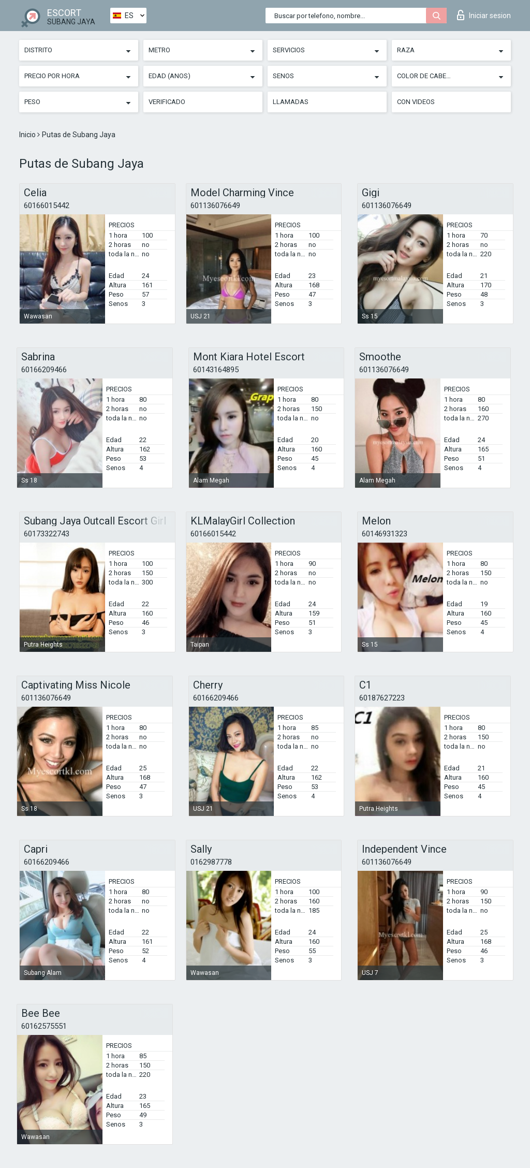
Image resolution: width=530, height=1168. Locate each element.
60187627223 (382, 698)
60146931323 (384, 533)
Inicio (28, 134)
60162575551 (44, 1026)
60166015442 (46, 205)
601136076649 (215, 205)
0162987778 (211, 862)
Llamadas (290, 102)
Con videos (416, 102)
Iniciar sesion (484, 15)
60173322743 (46, 533)
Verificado (167, 102)
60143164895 (216, 369)
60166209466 (44, 369)
